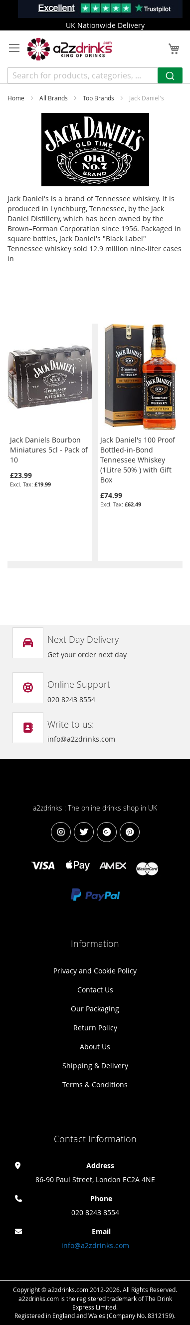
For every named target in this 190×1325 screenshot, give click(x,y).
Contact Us (95, 989)
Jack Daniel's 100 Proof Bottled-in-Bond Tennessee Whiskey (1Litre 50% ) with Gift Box (137, 459)
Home (16, 98)
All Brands (54, 98)
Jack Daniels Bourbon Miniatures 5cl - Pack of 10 (49, 449)
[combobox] (95, 75)
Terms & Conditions (95, 1084)
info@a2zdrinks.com (95, 1245)
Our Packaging (95, 1008)
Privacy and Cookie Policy (95, 970)
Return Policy (95, 1027)
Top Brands (99, 98)
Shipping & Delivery (95, 1065)
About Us (95, 1046)
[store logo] (69, 49)
